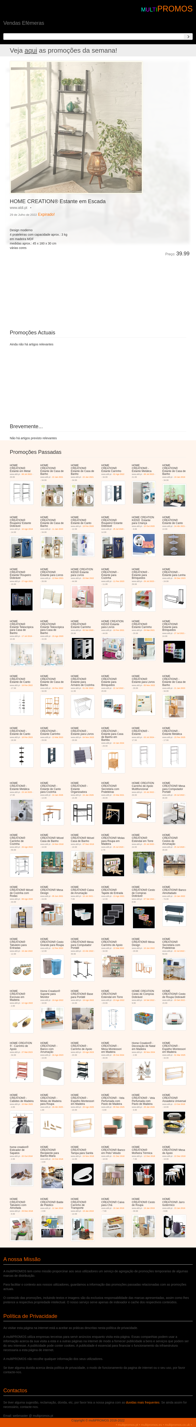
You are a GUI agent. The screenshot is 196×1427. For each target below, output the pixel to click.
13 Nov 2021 (57, 578)
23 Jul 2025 (27, 792)
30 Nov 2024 (149, 1052)
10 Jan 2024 (118, 743)
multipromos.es (151, 1425)
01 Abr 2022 (88, 688)
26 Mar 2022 (88, 578)
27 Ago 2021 (27, 581)
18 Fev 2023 (27, 737)
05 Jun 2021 (57, 896)
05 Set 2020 (88, 630)
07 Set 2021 (149, 899)
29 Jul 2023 (149, 581)
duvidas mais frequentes (142, 1402)
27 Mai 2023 (27, 1052)
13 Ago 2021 (119, 896)
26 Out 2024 (118, 1055)
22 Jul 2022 (118, 688)
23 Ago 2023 (88, 1052)
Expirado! (46, 214)
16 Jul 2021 (88, 896)
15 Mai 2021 (118, 795)
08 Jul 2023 (149, 474)
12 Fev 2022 (57, 948)
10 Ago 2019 (27, 529)
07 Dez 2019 (88, 844)
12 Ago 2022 (27, 1003)
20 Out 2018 (27, 1156)
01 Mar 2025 (179, 1055)
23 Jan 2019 (179, 1208)
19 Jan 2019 (179, 477)
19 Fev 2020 (88, 526)
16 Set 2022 (149, 1000)
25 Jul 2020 (118, 529)
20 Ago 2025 (88, 1107)
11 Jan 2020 (57, 529)
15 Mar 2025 (27, 1104)
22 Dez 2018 (179, 1156)
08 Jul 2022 (27, 474)
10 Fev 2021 (118, 630)
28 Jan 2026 (149, 1107)
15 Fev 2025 (179, 737)
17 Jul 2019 (27, 636)
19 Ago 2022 (57, 1000)
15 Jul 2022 (149, 792)
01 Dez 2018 (119, 1156)
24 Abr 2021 (179, 526)
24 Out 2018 (57, 1159)
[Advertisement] (59, 290)
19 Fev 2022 (27, 685)
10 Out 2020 (149, 526)
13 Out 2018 (179, 1104)
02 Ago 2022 (119, 474)
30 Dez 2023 (179, 578)
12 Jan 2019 (57, 1208)
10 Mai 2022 (118, 948)
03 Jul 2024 (149, 737)
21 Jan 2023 (179, 688)
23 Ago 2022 (119, 1000)
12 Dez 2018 (149, 1156)
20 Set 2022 (179, 1000)
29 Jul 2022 (179, 795)
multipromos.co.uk (177, 1425)
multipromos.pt (128, 1425)
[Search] (188, 36)
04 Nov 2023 (88, 737)
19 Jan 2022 (179, 896)
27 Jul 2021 (179, 633)
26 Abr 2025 (57, 1107)
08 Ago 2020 (27, 899)
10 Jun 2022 (149, 948)
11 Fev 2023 (118, 581)
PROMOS (175, 8)
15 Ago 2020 (57, 636)
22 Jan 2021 (57, 477)
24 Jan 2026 (57, 795)
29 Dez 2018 (27, 1211)
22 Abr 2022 (88, 951)
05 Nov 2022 (149, 685)
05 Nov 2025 (119, 1107)
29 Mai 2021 (149, 630)
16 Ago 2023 (57, 1055)
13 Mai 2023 (57, 737)
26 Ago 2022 (27, 847)
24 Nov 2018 (57, 844)
